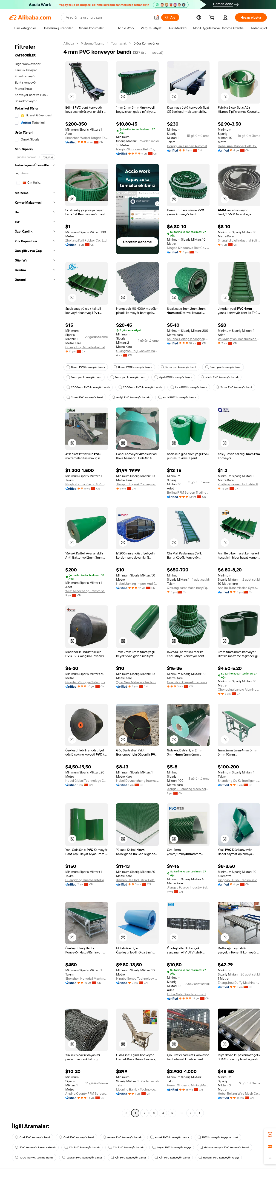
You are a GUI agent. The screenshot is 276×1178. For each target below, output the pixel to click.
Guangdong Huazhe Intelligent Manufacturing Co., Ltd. (86, 880)
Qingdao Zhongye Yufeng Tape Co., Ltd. (86, 682)
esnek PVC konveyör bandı (122, 1137)
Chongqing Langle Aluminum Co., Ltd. (239, 689)
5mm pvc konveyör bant (178, 367)
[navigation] (35, 579)
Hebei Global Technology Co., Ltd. (86, 780)
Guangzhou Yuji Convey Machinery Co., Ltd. (137, 351)
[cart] (212, 18)
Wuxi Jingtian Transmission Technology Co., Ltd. (239, 339)
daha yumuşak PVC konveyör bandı (224, 1147)
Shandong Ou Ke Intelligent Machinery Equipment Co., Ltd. (239, 780)
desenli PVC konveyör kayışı (218, 1157)
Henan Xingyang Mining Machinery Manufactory (188, 1085)
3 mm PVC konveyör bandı (85, 367)
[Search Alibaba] (108, 17)
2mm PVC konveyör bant (234, 387)
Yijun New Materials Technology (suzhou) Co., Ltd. (137, 682)
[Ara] (170, 17)
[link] (270, 1134)
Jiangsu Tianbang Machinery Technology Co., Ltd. (188, 789)
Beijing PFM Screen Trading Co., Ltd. (188, 492)
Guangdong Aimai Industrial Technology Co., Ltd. (86, 347)
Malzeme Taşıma (92, 43)
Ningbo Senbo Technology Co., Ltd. (137, 978)
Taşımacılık (118, 43)
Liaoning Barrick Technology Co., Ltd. (137, 1089)
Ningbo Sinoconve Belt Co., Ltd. (137, 149)
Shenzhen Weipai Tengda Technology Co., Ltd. (86, 138)
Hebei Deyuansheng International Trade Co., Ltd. (137, 780)
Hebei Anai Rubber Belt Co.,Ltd (239, 146)
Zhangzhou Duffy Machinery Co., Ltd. (239, 982)
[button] (156, 17)
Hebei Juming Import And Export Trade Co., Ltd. (137, 583)
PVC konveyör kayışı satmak (218, 1137)
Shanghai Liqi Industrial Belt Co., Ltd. (239, 240)
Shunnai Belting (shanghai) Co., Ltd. (188, 339)
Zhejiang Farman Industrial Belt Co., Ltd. (239, 484)
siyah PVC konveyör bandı (173, 377)
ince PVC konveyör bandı (188, 387)
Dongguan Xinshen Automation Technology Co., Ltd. (188, 146)
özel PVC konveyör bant (32, 1137)
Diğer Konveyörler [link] (146, 43)
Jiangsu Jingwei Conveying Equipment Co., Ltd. (137, 484)
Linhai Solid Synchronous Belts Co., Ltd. (188, 994)
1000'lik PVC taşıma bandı (34, 1157)
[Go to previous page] (126, 1113)
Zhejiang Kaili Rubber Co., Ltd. (86, 240)
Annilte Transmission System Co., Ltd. (239, 588)
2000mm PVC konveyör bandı (88, 387)
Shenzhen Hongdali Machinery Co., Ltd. (86, 978)
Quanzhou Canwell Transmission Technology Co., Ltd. (188, 682)
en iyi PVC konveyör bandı (131, 397)
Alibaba (68, 43)
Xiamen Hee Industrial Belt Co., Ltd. (137, 880)
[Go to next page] (200, 1113)
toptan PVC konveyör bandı (82, 1157)
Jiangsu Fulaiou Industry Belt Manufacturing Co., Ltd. (188, 887)
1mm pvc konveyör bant (84, 377)
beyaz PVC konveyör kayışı (171, 1147)
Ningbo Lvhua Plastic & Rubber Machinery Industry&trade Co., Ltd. (86, 484)
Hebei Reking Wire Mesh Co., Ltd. (239, 1093)
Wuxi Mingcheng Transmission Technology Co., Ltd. (86, 591)
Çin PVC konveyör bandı (82, 1147)
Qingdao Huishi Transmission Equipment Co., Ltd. (239, 880)
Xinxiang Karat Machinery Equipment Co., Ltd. (188, 588)
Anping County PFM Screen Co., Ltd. (86, 1093)
